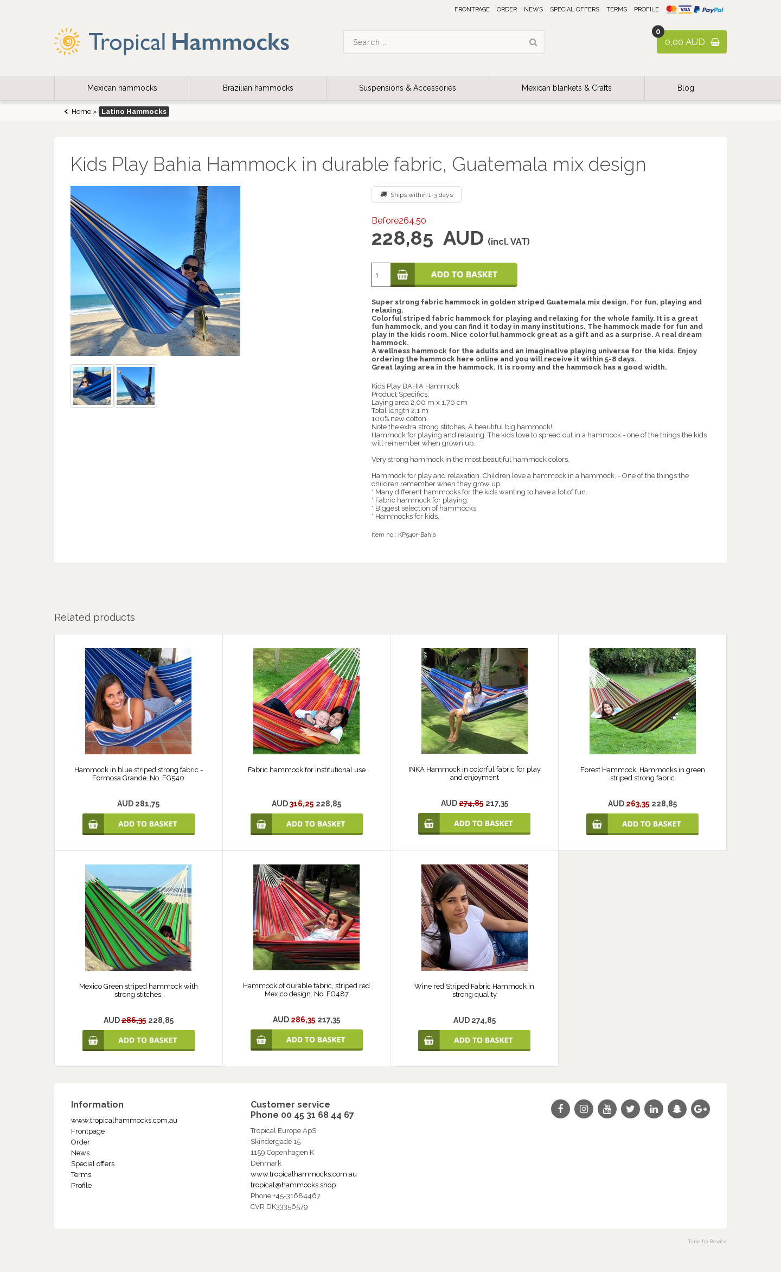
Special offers (574, 9)
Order (507, 9)
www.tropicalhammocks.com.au (124, 1120)
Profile (646, 9)
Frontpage (472, 9)
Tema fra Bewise (707, 1241)
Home (81, 111)
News (533, 9)
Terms (616, 9)
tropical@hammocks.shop (293, 1185)
